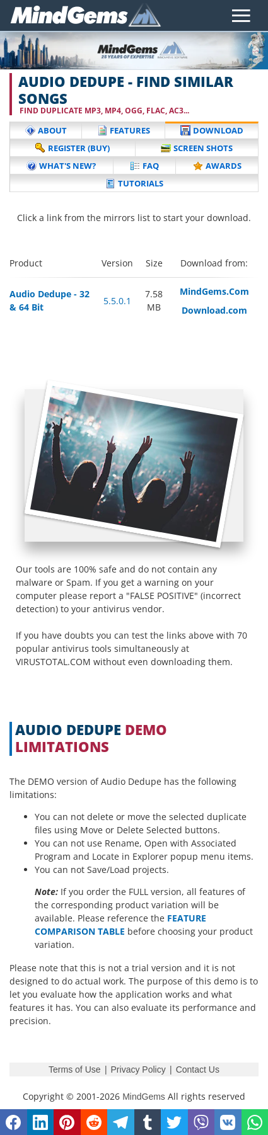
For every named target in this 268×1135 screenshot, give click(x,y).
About (46, 130)
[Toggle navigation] (241, 15)
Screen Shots (197, 148)
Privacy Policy (138, 1069)
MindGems (143, 1097)
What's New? (61, 165)
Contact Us (197, 1069)
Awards (217, 165)
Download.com (214, 310)
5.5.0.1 (117, 301)
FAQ (144, 165)
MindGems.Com (214, 291)
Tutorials (134, 183)
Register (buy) (72, 148)
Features (123, 130)
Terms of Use (74, 1069)
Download (211, 130)
